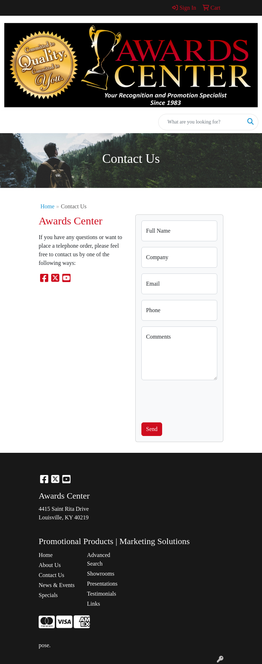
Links (93, 604)
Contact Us (51, 575)
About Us (50, 565)
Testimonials (101, 594)
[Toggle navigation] (11, 122)
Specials (48, 595)
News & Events (56, 585)
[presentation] (195, 400)
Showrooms (100, 574)
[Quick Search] (200, 122)
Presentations (102, 584)
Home (47, 206)
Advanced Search (98, 559)
